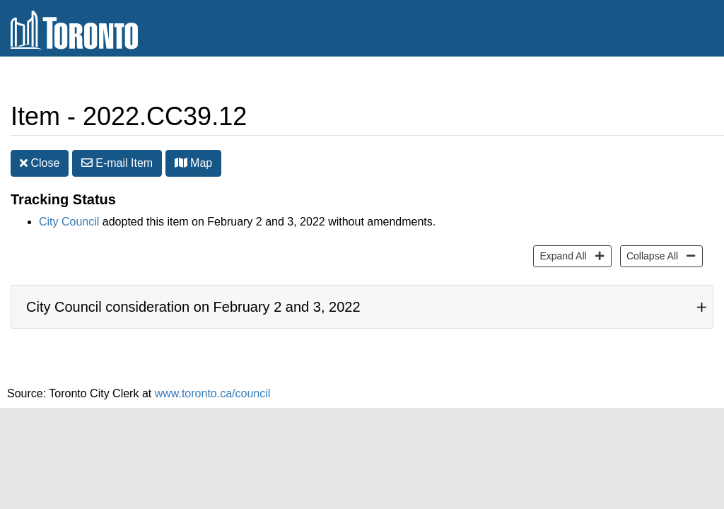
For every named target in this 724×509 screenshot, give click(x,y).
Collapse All (650, 255)
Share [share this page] (679, 80)
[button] (181, 162)
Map (194, 163)
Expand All (561, 255)
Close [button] (39, 163)
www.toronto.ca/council (213, 393)
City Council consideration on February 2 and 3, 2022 (193, 307)
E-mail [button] (117, 163)
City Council (69, 222)
